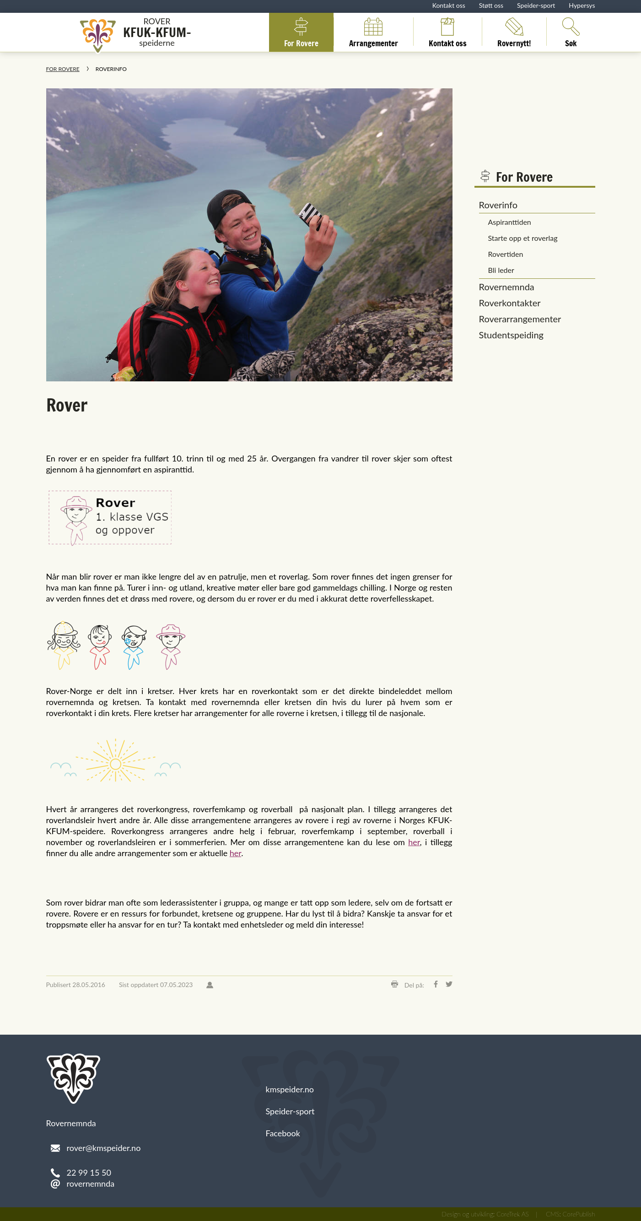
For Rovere (301, 31)
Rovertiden (505, 254)
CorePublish (579, 1214)
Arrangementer (373, 31)
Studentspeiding (511, 334)
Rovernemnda (506, 286)
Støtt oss (491, 5)
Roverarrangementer (520, 318)
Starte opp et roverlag (523, 237)
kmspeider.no (290, 1089)
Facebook (283, 1133)
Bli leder (501, 270)
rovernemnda (91, 1183)
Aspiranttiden (509, 221)
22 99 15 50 (89, 1172)
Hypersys (582, 5)
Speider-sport (536, 5)
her (414, 842)
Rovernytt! (514, 31)
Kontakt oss (448, 5)
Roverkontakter (510, 302)
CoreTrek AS (512, 1214)
